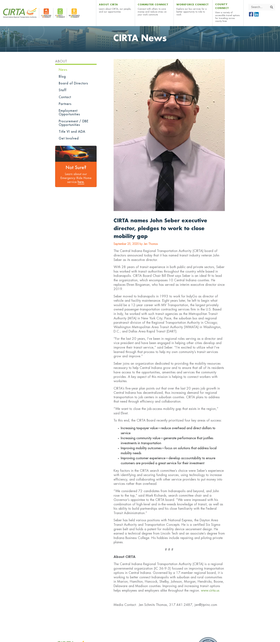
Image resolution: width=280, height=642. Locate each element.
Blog (62, 76)
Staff (62, 90)
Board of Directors (73, 83)
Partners (65, 104)
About (61, 61)
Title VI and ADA (72, 131)
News (63, 69)
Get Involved (69, 138)
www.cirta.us (210, 590)
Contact (65, 97)
